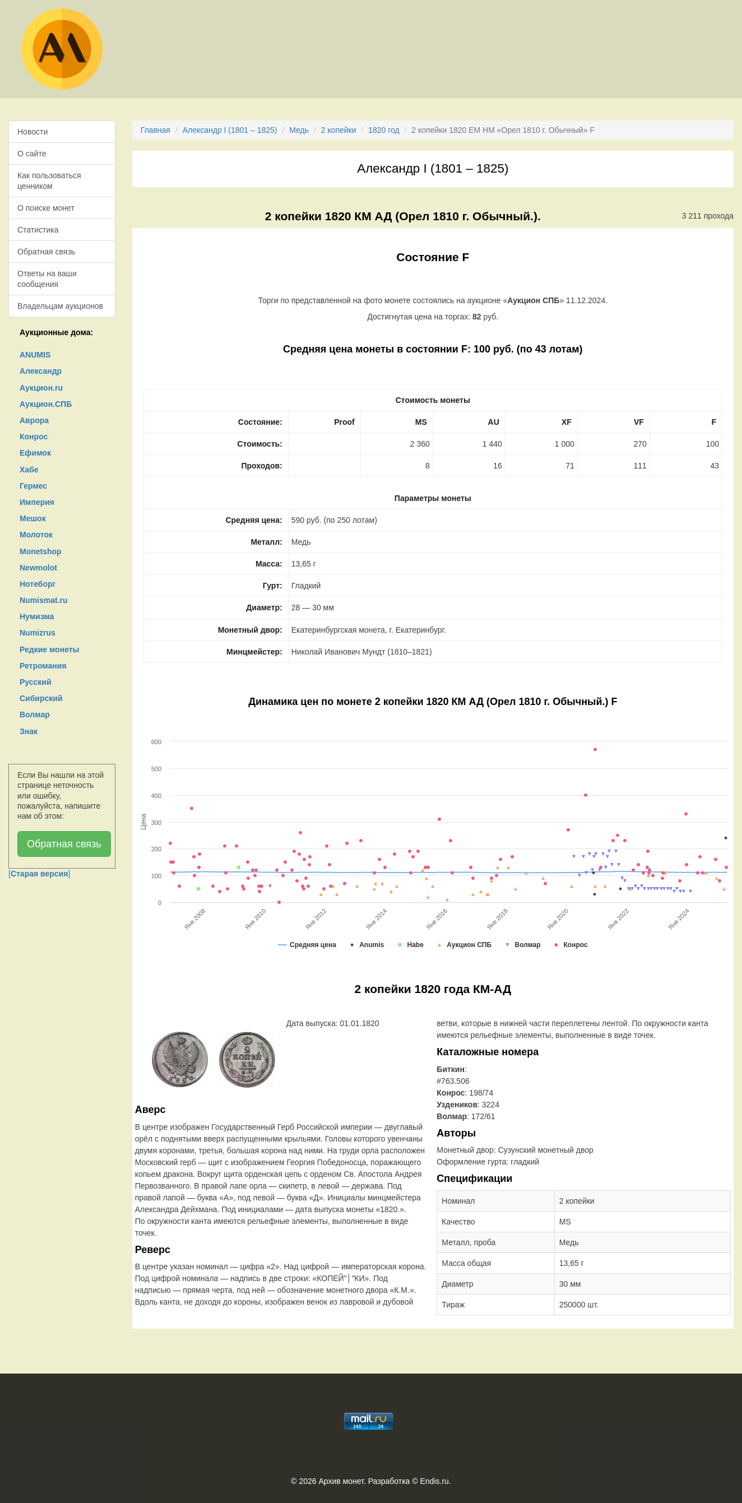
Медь (299, 130)
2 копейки (338, 130)
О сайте (31, 153)
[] (39, 873)
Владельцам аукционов (60, 305)
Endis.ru (434, 1481)
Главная (155, 130)
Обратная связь (46, 251)
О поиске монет (46, 207)
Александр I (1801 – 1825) (230, 130)
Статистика (38, 229)
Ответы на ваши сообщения (47, 278)
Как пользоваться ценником (49, 180)
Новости (32, 131)
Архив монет (341, 1481)
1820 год (383, 130)
